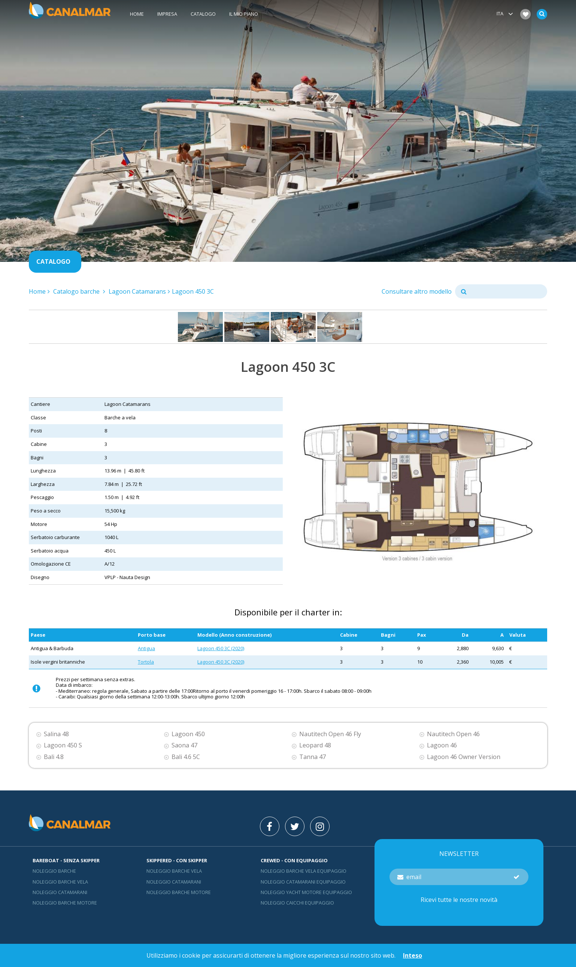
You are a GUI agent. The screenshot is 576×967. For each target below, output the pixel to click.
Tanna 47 (312, 757)
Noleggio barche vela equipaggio (303, 870)
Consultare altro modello (417, 291)
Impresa (167, 13)
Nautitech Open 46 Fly (330, 734)
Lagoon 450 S (63, 745)
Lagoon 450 (188, 734)
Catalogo (203, 13)
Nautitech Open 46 (453, 734)
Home (137, 13)
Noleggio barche (54, 870)
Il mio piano (243, 13)
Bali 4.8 (54, 757)
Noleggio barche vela (60, 881)
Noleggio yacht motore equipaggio (306, 892)
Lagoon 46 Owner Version (463, 757)
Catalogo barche (77, 291)
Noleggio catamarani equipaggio (303, 881)
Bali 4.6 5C (186, 757)
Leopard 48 (315, 745)
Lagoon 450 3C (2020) (220, 648)
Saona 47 (184, 745)
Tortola (146, 661)
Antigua (146, 648)
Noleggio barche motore (65, 902)
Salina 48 (56, 734)
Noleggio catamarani (60, 892)
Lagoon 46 (442, 745)
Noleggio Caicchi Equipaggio (297, 902)
